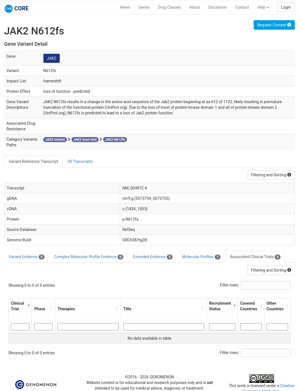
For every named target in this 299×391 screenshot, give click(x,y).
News (125, 7)
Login (286, 7)
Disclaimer (217, 7)
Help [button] (263, 7)
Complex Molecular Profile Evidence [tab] (88, 257)
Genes (144, 7)
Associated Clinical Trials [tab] (255, 257)
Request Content (274, 25)
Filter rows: (229, 285)
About (194, 7)
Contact (242, 7)
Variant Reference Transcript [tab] (33, 161)
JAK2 (51, 58)
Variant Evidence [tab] (27, 257)
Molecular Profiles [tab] (201, 257)
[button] (28, 306)
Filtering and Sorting (271, 175)
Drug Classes (169, 7)
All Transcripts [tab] (80, 161)
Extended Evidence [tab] (152, 257)
